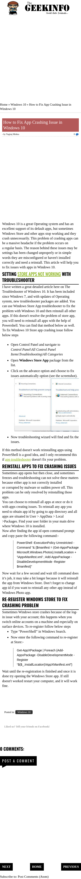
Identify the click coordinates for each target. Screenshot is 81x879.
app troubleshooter (18, 459)
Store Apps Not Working (39, 274)
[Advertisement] (40, 56)
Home (4, 104)
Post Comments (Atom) (33, 876)
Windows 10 (18, 104)
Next (6, 866)
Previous (71, 866)
